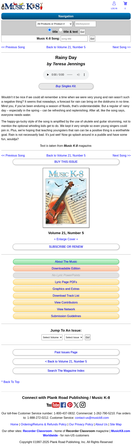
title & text (68, 31)
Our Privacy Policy (81, 424)
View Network (66, 309)
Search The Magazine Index (66, 370)
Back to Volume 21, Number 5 (66, 47)
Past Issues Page (66, 352)
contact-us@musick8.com (92, 417)
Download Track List (66, 295)
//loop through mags (51, 337)
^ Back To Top (10, 381)
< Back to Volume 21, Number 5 (66, 361)
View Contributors (66, 302)
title (53, 31)
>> (122, 47)
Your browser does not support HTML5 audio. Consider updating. (66, 75)
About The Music (66, 261)
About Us (101, 424)
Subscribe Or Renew (66, 246)
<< (13, 47)
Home (14, 424)
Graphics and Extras (66, 288)
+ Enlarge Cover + (66, 239)
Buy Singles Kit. (66, 86)
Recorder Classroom (37, 431)
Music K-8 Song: (63, 38)
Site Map (115, 424)
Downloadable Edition (66, 268)
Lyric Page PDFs (66, 282)
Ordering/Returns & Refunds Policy (44, 424)
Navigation (66, 16)
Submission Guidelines (66, 316)
